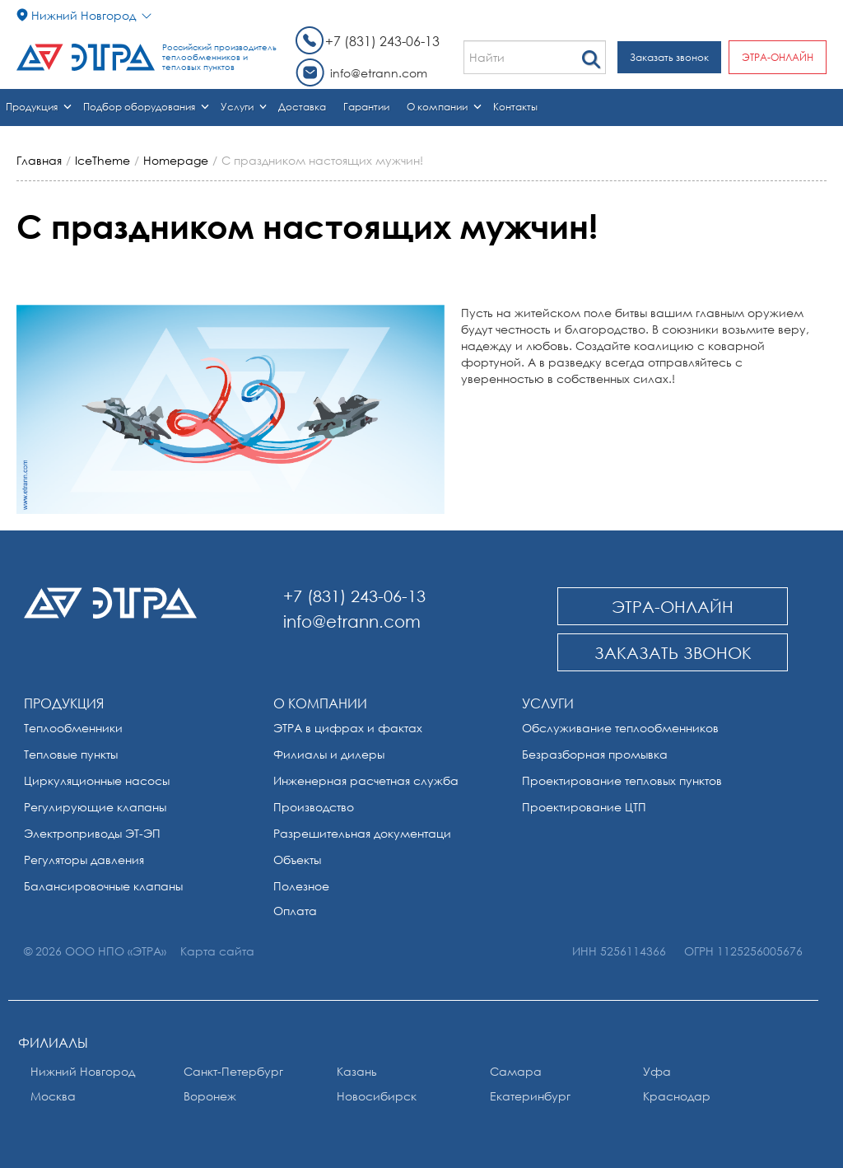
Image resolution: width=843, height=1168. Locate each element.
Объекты (297, 860)
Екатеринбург (530, 1096)
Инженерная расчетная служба (366, 780)
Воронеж (210, 1096)
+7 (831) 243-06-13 (382, 41)
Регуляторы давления (84, 860)
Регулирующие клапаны (95, 807)
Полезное (301, 886)
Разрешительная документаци (362, 833)
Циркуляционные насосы (97, 780)
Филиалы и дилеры (328, 754)
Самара (516, 1071)
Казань (357, 1071)
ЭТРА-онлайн (777, 57)
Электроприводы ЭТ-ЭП (92, 833)
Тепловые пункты (71, 754)
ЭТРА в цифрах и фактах (347, 728)
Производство (313, 807)
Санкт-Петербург (233, 1071)
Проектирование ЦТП (584, 807)
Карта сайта (217, 951)
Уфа (657, 1071)
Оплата (295, 911)
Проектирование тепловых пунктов (622, 780)
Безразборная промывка (595, 754)
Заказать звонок (669, 57)
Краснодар (676, 1096)
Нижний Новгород (82, 1071)
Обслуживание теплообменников (620, 728)
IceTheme (102, 160)
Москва (53, 1096)
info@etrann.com (378, 73)
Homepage (175, 160)
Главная (39, 160)
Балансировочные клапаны (103, 886)
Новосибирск (377, 1096)
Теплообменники (73, 728)
